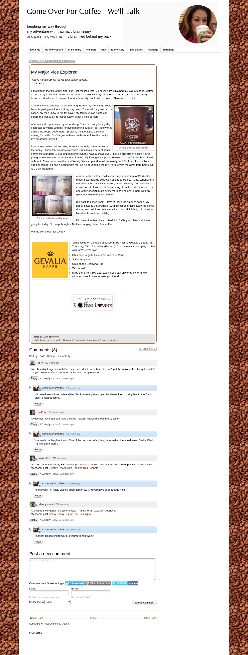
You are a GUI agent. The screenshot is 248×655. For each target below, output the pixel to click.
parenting (168, 49)
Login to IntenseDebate (75, 583)
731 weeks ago (62, 504)
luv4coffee (44, 458)
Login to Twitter (120, 583)
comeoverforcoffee (53, 387)
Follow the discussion (153, 349)
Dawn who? (69, 340)
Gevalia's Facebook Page (109, 255)
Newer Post (36, 618)
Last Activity (63, 356)
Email (74, 588)
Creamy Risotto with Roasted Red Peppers (73, 467)
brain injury (74, 49)
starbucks (113, 340)
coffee (59, 340)
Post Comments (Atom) (56, 623)
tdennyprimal (46, 504)
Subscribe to (50, 601)
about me (34, 49)
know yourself (94, 340)
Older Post (150, 618)
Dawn (46, 337)
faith (103, 49)
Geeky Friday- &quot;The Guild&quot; (70, 514)
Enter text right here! (92, 569)
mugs (104, 340)
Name (32, 588)
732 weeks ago (52, 363)
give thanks (136, 49)
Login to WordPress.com (98, 583)
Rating (51, 356)
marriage (153, 49)
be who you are (54, 49)
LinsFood (41, 412)
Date (42, 356)
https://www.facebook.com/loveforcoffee (95, 464)
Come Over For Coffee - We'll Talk (83, 11)
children (91, 49)
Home (93, 618)
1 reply (46, 378)
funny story (117, 49)
